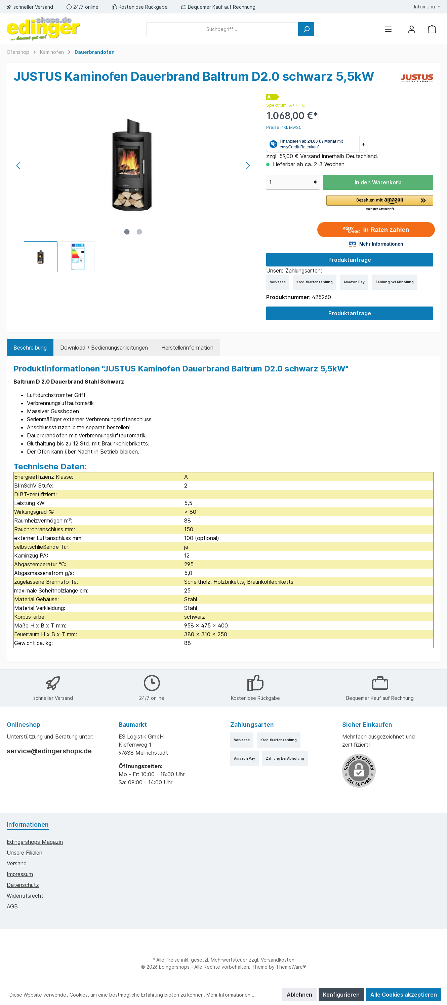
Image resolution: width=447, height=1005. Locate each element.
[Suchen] (306, 29)
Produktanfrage (349, 259)
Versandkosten (277, 960)
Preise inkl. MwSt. (283, 127)
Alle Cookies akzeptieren (403, 994)
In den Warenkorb (378, 182)
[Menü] (388, 29)
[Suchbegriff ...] (222, 29)
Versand (17, 863)
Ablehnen (299, 994)
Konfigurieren (341, 994)
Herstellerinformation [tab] (187, 347)
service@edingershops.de (49, 751)
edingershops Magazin (35, 841)
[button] (379, 203)
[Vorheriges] (19, 166)
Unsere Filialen (24, 852)
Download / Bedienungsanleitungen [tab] (104, 347)
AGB (12, 906)
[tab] (30, 347)
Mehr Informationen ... (231, 995)
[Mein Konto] (411, 29)
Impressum (20, 874)
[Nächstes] (248, 166)
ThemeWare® (291, 967)
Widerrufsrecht (25, 895)
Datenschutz (23, 885)
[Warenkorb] (431, 29)
